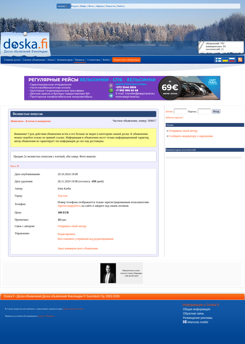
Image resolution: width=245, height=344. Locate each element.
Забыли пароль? (174, 117)
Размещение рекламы (198, 318)
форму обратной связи (73, 309)
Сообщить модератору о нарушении (190, 136)
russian (62, 6)
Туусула (63, 195)
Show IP (14, 166)
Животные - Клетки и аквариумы (31, 121)
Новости (110, 6)
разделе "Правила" (46, 316)
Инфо (83, 6)
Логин (168, 111)
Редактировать (66, 234)
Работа (121, 6)
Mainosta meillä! (195, 322)
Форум (74, 6)
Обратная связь (193, 313)
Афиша (100, 6)
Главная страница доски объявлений (26, 43)
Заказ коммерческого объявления (78, 248)
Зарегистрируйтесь (69, 205)
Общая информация (196, 309)
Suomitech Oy (95, 296)
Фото (91, 6)
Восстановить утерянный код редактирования (85, 239)
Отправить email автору (72, 226)
